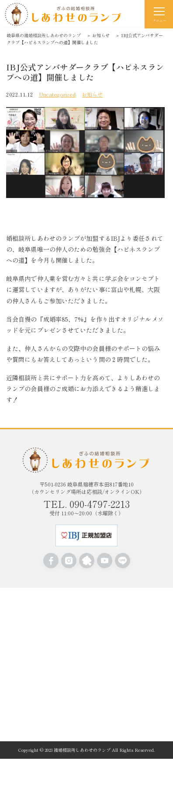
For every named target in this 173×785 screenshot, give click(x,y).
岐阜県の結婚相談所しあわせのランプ (44, 35)
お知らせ (101, 35)
